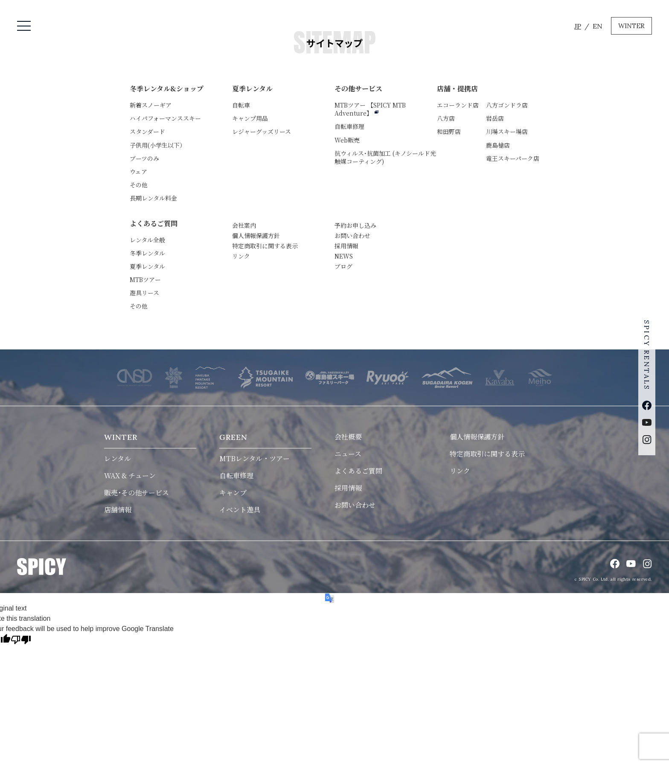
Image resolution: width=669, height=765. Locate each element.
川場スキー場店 (507, 131)
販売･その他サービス (136, 492)
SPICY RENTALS (647, 354)
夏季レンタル (252, 88)
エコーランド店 (458, 105)
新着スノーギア (151, 105)
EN (597, 26)
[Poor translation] (21, 640)
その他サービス (358, 88)
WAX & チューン (130, 475)
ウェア (138, 171)
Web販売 (347, 140)
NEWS (343, 256)
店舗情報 (117, 510)
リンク (241, 256)
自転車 (241, 105)
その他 (139, 184)
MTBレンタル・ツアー (254, 458)
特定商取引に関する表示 (265, 245)
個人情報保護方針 (256, 235)
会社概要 (348, 437)
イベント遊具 (239, 510)
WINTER (631, 26)
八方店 (446, 118)
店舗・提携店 (457, 88)
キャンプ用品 (250, 118)
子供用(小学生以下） (158, 145)
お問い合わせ (352, 235)
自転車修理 (349, 126)
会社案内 (244, 225)
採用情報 (346, 245)
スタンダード (147, 131)
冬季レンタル (147, 253)
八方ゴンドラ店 (507, 105)
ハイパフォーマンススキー (165, 118)
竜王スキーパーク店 (512, 158)
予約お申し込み (355, 225)
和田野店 (449, 131)
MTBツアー (370, 109)
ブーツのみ (144, 158)
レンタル (117, 458)
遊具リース (144, 292)
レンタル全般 (147, 240)
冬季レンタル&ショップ (167, 88)
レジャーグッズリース (261, 131)
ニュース (347, 454)
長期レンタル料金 (153, 198)
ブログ (343, 266)
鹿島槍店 (498, 145)
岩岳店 (495, 118)
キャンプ (233, 492)
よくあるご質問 (153, 223)
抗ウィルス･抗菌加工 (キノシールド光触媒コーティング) (385, 157)
